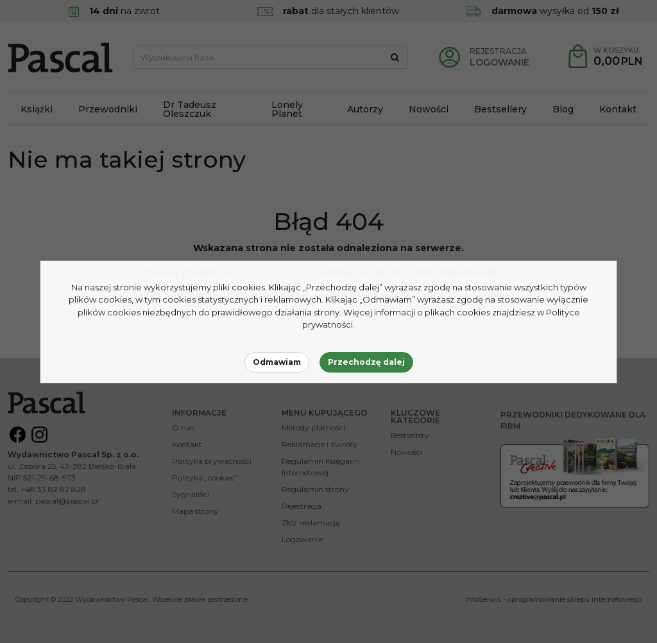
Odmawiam (277, 362)
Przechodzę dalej (366, 362)
